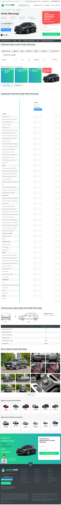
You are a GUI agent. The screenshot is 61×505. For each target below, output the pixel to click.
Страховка (8, 1)
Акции (12, 1)
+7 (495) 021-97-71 (56, 1)
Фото (39, 41)
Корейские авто (37, 476)
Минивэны (50, 476)
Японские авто (37, 472)
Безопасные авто (24, 472)
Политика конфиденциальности (6, 502)
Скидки (15, 41)
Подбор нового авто (38, 5)
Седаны (49, 470)
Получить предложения (51, 34)
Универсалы (50, 474)
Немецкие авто (37, 474)
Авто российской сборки (25, 482)
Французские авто (38, 478)
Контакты (58, 5)
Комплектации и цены (6, 41)
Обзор (20, 41)
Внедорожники (37, 482)
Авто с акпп (23, 480)
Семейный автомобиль (52, 480)
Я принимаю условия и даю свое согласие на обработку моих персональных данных (50, 37)
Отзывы (16, 1)
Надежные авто (24, 476)
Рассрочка (3, 1)
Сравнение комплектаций (30, 41)
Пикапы (49, 482)
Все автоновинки (24, 470)
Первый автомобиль (52, 478)
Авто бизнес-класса (24, 478)
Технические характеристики (49, 41)
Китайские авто (37, 470)
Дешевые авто (23, 474)
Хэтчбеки (50, 472)
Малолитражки (37, 480)
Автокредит (47, 5)
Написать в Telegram (7, 480)
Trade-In (52, 5)
